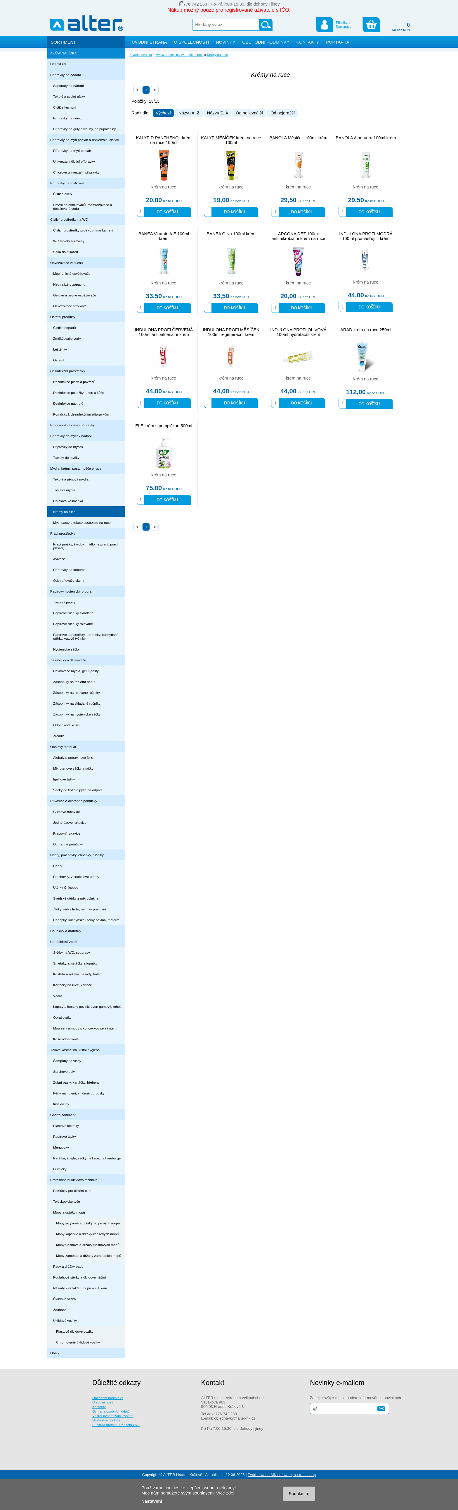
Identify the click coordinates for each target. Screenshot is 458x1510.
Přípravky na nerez (67, 118)
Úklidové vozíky (65, 1320)
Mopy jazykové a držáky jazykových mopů (88, 1223)
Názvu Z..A (217, 113)
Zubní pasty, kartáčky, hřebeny (76, 1082)
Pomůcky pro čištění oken (72, 1190)
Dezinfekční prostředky (67, 371)
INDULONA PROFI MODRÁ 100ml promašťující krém (365, 236)
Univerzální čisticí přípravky (74, 161)
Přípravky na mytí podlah (72, 150)
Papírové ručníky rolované (73, 624)
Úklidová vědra (64, 1299)
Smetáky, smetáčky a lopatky (75, 963)
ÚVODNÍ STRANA (149, 42)
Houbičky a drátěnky (65, 931)
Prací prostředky (62, 533)
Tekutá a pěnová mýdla (71, 479)
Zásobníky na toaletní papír (74, 682)
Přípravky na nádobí (65, 75)
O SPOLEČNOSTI (191, 42)
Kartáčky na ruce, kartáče (72, 985)
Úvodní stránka (141, 54)
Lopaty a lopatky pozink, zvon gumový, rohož (87, 1006)
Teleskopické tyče (66, 1201)
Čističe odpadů (64, 328)
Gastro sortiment (63, 1115)
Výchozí (163, 113)
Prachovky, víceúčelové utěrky (76, 876)
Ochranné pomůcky (68, 844)
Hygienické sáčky (66, 649)
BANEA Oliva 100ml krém (231, 233)
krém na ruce (163, 187)
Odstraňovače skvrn (68, 580)
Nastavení (151, 1501)
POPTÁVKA (337, 42)
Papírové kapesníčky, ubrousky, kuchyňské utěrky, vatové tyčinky (85, 636)
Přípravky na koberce (69, 570)
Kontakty (99, 1407)
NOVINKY (225, 42)
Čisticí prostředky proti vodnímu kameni (83, 230)
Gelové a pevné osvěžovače (74, 295)
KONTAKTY (307, 42)
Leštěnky (60, 349)
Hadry (57, 866)
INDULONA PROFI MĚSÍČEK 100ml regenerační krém (231, 332)
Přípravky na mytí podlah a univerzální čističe (84, 140)
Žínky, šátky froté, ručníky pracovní (79, 909)
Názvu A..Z (188, 113)
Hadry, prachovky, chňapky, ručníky (77, 855)
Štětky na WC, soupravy (71, 952)
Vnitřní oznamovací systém (112, 1416)
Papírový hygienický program (72, 591)
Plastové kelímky (66, 1126)
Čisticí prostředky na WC (69, 219)
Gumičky (60, 1169)
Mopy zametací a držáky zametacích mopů (88, 1255)
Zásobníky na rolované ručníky (76, 692)
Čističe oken (62, 194)
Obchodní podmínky (107, 1398)
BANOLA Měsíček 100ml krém (298, 137)
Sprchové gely (64, 1071)
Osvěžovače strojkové (70, 306)
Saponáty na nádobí (68, 85)
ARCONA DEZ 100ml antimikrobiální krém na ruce (298, 236)
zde (229, 1492)
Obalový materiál (63, 747)
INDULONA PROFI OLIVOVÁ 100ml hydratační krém (298, 332)
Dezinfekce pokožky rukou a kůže (78, 392)
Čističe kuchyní (64, 107)
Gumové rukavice (66, 812)
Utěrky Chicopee (66, 887)
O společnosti (102, 1402)
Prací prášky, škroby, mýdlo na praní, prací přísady (85, 546)
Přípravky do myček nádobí (71, 436)
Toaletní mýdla (64, 490)
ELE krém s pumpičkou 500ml (163, 425)
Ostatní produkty (62, 317)
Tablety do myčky (66, 457)
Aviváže (59, 559)
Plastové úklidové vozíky (74, 1331)
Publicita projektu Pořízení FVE (116, 1425)
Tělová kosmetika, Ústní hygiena (75, 1050)
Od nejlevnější (249, 113)
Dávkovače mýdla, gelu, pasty (76, 671)
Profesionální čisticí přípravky (72, 425)
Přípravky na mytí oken (67, 183)
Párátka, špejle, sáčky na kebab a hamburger (87, 1158)
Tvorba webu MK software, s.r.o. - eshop (282, 1475)
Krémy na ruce (64, 512)
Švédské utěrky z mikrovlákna (75, 898)
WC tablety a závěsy (68, 241)
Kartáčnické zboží (63, 941)
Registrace (343, 26)
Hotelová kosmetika (68, 501)
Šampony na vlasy (67, 1061)
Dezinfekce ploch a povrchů (74, 382)
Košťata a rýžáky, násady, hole (76, 974)
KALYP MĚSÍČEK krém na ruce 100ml (231, 140)
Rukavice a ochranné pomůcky (73, 801)
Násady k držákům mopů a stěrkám (80, 1288)
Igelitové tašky (64, 779)
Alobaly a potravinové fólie (73, 757)
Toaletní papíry (64, 602)
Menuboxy (61, 1147)
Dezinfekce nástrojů (68, 403)
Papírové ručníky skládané (73, 613)
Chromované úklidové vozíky (78, 1342)
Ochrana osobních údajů (111, 1411)
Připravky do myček (68, 447)
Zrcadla (59, 736)
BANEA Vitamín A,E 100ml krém (163, 236)
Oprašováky (62, 1017)
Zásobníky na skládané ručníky (76, 703)
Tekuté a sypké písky (69, 96)
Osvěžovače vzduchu (66, 263)
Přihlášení (343, 22)
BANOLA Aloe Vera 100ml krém (366, 137)
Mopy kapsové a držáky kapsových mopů (87, 1234)
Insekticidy (61, 1104)
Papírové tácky (64, 1136)
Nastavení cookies (106, 1420)
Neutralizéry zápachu (69, 284)
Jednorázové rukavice (69, 822)
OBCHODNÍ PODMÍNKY (265, 42)
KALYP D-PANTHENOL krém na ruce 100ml (164, 140)
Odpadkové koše (66, 725)
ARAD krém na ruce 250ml (365, 329)
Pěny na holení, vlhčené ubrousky (79, 1093)
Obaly (54, 1353)
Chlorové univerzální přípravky (76, 172)
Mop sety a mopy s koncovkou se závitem (85, 1028)
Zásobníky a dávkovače (68, 660)
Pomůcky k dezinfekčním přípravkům (81, 414)
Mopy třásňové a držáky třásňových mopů (87, 1245)
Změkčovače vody (67, 338)
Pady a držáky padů (68, 1266)
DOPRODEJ (59, 64)
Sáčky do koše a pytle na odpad (77, 790)
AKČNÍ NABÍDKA (63, 53)
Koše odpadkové (66, 1039)
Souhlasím (299, 1493)
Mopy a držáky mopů (69, 1212)
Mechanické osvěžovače (72, 273)
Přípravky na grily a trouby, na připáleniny (84, 129)
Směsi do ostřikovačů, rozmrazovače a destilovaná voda (82, 206)
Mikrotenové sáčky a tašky (73, 768)
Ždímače (60, 1310)
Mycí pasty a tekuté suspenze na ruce (82, 522)
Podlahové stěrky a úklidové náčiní (79, 1277)
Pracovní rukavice (66, 833)
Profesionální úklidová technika (74, 1180)
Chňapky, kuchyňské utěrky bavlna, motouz (86, 920)
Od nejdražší (282, 113)
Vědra (57, 996)
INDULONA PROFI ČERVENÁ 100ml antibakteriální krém (163, 332)
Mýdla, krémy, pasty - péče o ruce (75, 468)
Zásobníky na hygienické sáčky (76, 714)
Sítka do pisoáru (65, 252)
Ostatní (58, 360)
